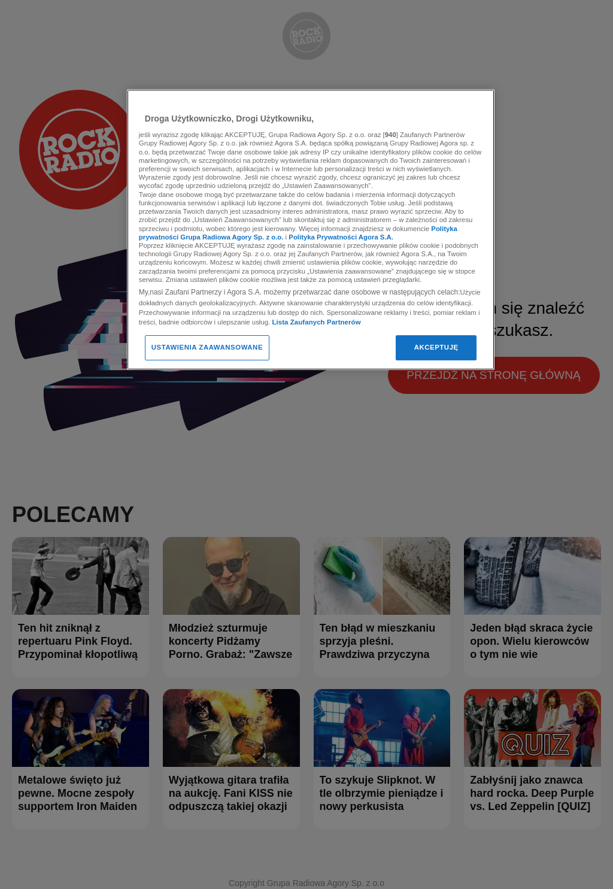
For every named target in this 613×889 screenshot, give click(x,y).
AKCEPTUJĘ (436, 347)
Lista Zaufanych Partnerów (316, 322)
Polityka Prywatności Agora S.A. (341, 237)
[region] (310, 229)
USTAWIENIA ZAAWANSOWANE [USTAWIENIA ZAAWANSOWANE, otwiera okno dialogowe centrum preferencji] (207, 347)
